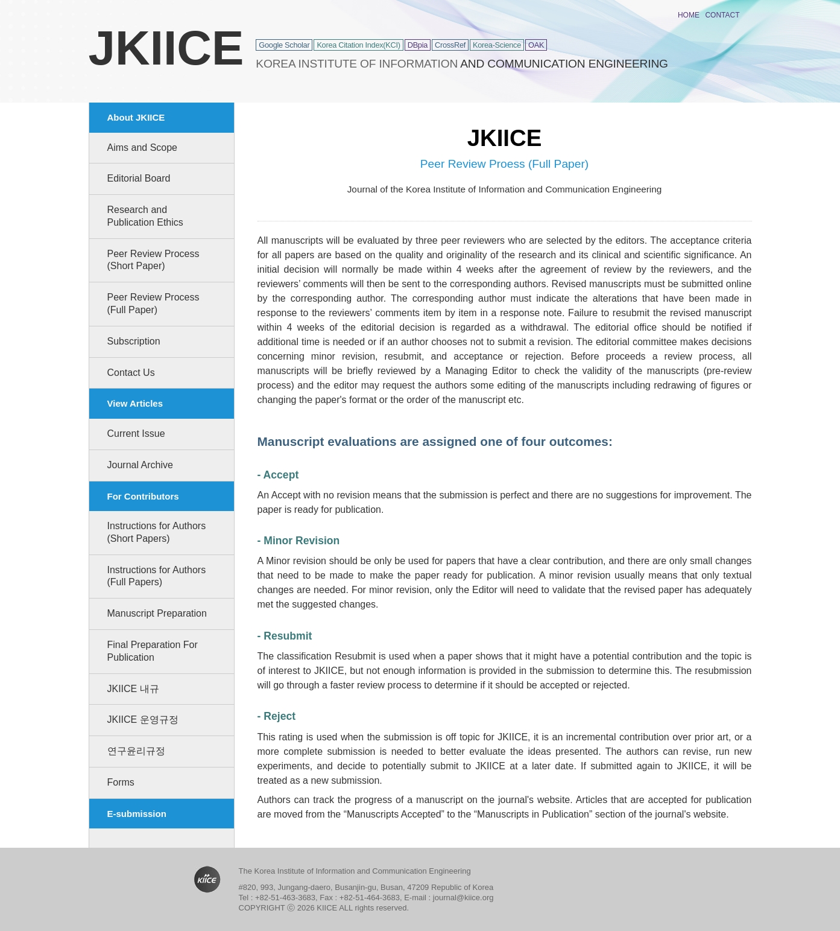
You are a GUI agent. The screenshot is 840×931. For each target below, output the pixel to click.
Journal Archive (140, 465)
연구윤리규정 (136, 751)
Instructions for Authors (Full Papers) (156, 576)
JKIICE (166, 48)
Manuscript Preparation (157, 613)
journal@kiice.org (463, 897)
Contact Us (131, 372)
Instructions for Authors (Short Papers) (156, 532)
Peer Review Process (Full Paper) (153, 303)
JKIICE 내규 (133, 689)
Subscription (133, 341)
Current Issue (136, 433)
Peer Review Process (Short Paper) (153, 260)
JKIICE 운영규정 (142, 719)
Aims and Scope (142, 147)
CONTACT (722, 15)
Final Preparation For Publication (152, 651)
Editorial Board (139, 178)
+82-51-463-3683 (285, 897)
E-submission (136, 814)
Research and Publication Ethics (145, 216)
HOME (688, 15)
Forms (120, 782)
